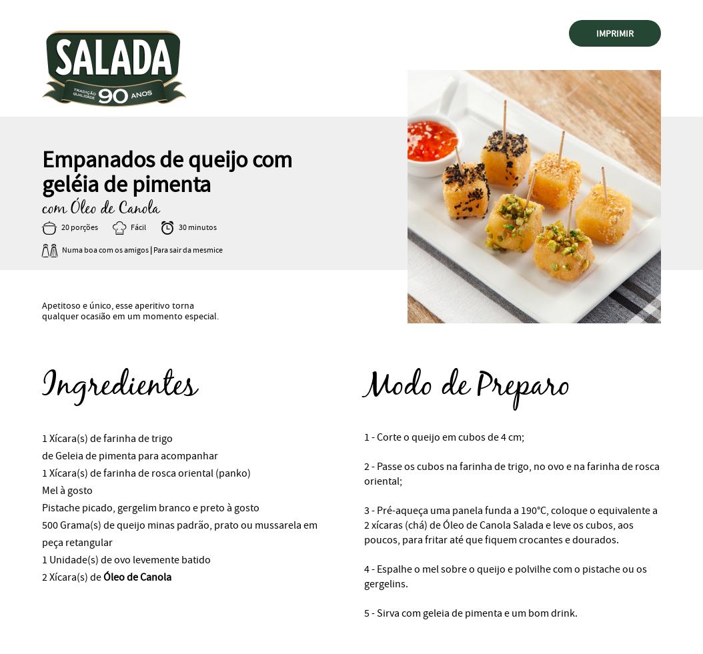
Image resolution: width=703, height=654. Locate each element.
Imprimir (615, 33)
